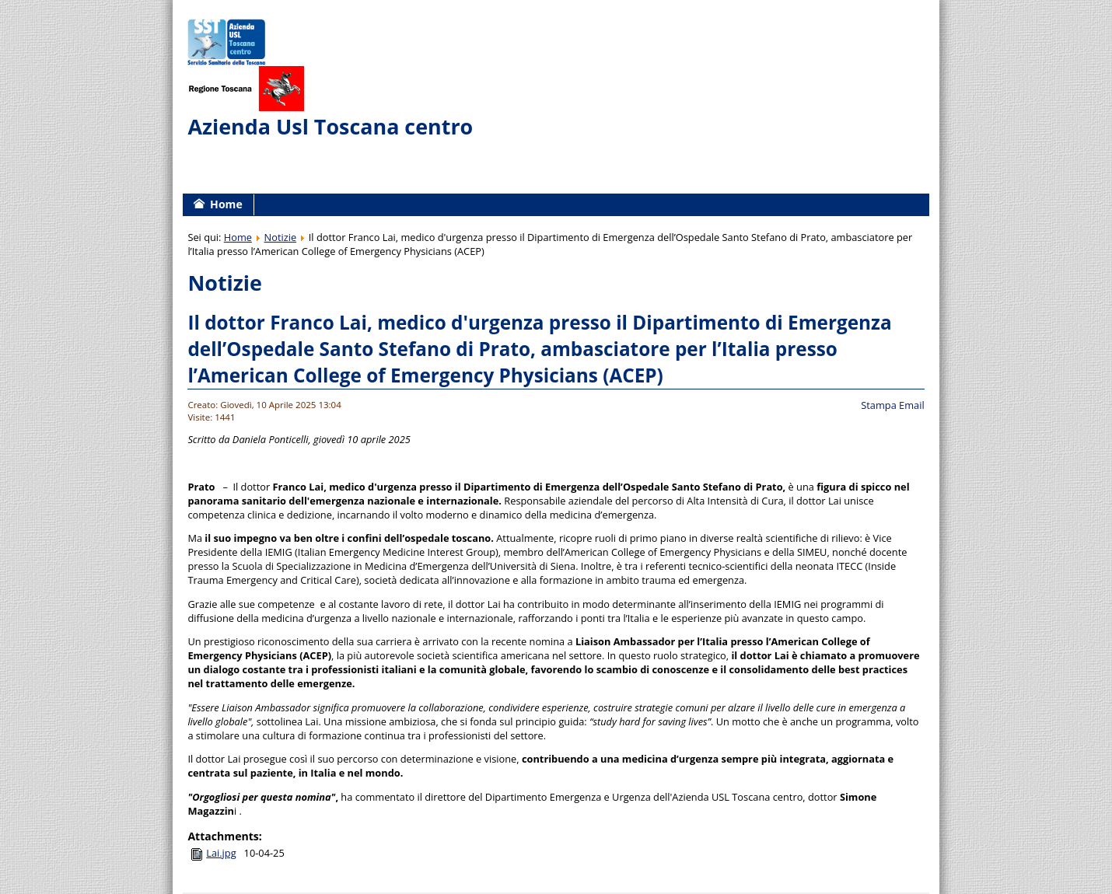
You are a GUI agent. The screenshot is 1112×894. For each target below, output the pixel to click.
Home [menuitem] (226, 204)
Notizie (280, 237)
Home (238, 237)
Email (912, 405)
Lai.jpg (221, 853)
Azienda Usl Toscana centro (330, 126)
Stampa (878, 405)
